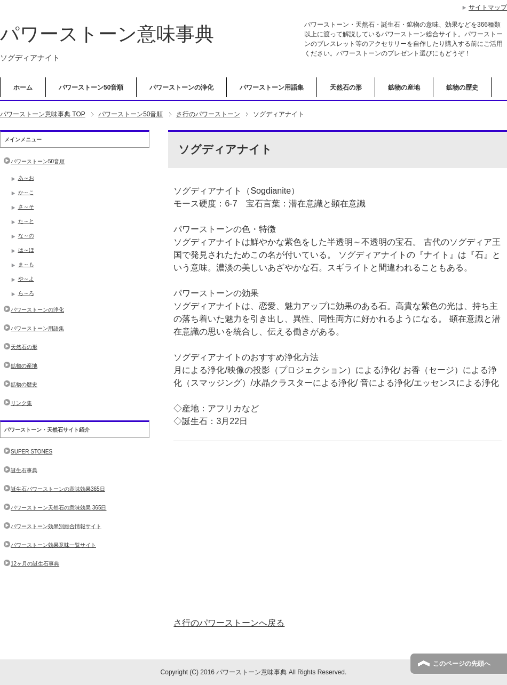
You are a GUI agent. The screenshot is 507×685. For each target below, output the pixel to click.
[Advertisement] (337, 529)
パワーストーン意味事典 (107, 34)
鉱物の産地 (404, 87)
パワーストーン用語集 (272, 87)
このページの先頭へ (461, 663)
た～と (26, 221)
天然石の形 (346, 87)
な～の (26, 235)
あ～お (26, 178)
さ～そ (26, 207)
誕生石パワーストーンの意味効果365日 (58, 489)
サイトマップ (488, 7)
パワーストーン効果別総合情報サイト (56, 526)
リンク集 (21, 403)
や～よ (26, 279)
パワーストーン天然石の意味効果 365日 (58, 508)
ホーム (23, 87)
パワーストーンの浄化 (181, 87)
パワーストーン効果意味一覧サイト (53, 545)
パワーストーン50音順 (91, 87)
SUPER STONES (31, 452)
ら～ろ (26, 293)
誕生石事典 (24, 470)
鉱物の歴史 (462, 87)
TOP (42, 114)
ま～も (26, 264)
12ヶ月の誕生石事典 (35, 564)
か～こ (26, 192)
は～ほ (26, 250)
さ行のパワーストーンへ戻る (228, 622)
